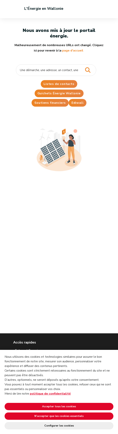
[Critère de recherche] (56, 70)
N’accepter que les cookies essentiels (59, 416)
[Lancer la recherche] (87, 70)
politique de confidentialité (50, 394)
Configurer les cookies (59, 425)
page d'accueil (72, 50)
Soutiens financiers (50, 103)
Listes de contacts (59, 84)
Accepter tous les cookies (59, 406)
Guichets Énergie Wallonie (59, 93)
